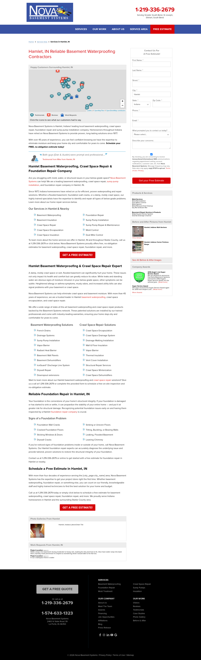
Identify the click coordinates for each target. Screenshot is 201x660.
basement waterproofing (93, 297)
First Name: (137, 60)
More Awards (137, 292)
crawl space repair (102, 380)
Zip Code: (157, 100)
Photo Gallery (139, 616)
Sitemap (130, 655)
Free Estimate (162, 29)
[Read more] (162, 282)
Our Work (99, 29)
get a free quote (57, 589)
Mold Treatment (105, 591)
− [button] (122, 106)
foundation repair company (64, 411)
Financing (102, 613)
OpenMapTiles (99, 110)
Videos (136, 602)
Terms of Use (119, 655)
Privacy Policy (105, 655)
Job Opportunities (106, 616)
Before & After (139, 620)
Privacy (141, 170)
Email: (135, 120)
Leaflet (89, 110)
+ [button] (122, 101)
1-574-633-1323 (57, 613)
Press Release (104, 627)
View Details (137, 238)
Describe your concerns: (143, 140)
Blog (100, 624)
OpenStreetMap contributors (115, 110)
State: (135, 100)
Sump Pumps (139, 587)
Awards (101, 609)
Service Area (139, 29)
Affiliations (102, 620)
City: (134, 90)
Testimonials (138, 609)
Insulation (137, 591)
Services (81, 29)
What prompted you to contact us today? (149, 130)
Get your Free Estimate (151, 180)
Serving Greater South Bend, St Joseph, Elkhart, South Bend (155, 16)
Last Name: (137, 70)
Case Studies (139, 613)
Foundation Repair (106, 587)
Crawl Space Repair (142, 584)
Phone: (136, 110)
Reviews (136, 606)
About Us (118, 29)
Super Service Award (140, 286)
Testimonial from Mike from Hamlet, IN (59, 159)
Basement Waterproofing (109, 584)
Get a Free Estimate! (78, 255)
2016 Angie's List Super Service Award (156, 273)
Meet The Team (105, 606)
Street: (135, 80)
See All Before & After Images (146, 260)
